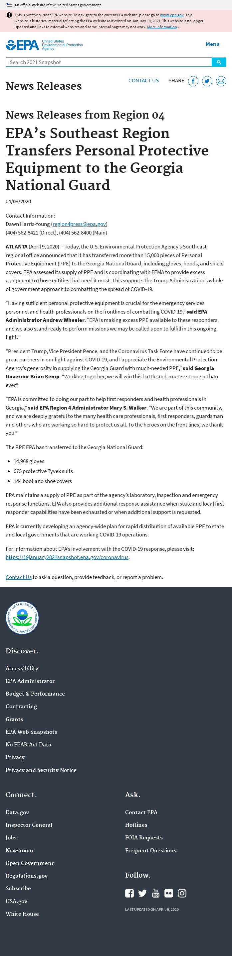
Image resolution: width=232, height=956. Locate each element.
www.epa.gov (172, 14)
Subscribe (18, 889)
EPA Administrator (30, 682)
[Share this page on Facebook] (193, 81)
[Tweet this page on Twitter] (207, 81)
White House (22, 914)
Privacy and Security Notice (41, 771)
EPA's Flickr (168, 893)
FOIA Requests (144, 838)
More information (162, 26)
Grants (14, 720)
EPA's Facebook (129, 893)
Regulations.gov (27, 876)
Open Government (30, 864)
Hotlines (136, 825)
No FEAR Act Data (28, 745)
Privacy (15, 758)
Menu (213, 44)
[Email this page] (221, 81)
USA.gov (16, 902)
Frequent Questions (150, 851)
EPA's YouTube (155, 893)
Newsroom (19, 851)
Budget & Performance (35, 694)
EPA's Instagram (182, 893)
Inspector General (29, 825)
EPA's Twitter (142, 893)
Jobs (11, 838)
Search (219, 62)
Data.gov (17, 813)
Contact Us (143, 80)
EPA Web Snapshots (31, 732)
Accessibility (22, 669)
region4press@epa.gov (79, 224)
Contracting (21, 707)
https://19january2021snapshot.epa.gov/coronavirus (67, 557)
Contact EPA (141, 813)
